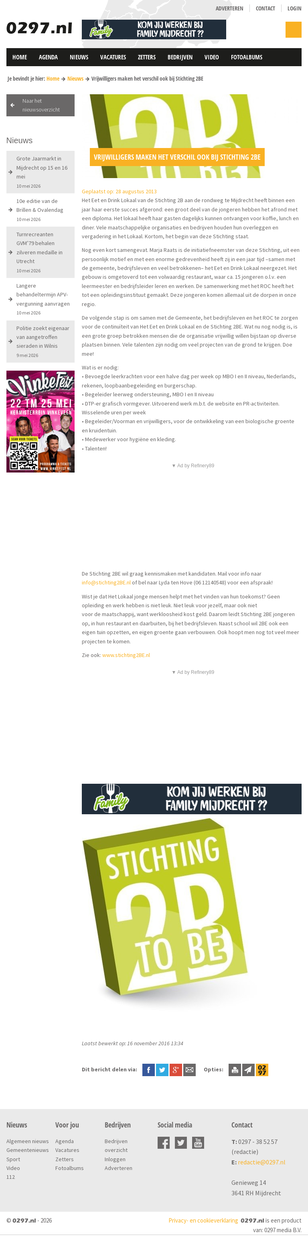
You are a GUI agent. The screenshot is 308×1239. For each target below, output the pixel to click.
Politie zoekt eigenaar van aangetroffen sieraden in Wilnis (42, 341)
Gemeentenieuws (27, 1150)
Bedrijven (180, 57)
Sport (13, 1159)
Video (212, 57)
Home (19, 57)
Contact (265, 8)
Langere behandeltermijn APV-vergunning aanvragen (43, 299)
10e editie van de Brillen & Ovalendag (39, 209)
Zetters (147, 57)
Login (295, 8)
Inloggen (115, 1159)
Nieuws (79, 57)
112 (10, 1176)
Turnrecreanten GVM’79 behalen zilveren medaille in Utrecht (39, 252)
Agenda (48, 57)
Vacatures (113, 57)
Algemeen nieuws (27, 1141)
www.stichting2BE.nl (126, 655)
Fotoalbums (246, 57)
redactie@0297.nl (262, 1162)
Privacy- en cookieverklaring (203, 1220)
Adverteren (229, 8)
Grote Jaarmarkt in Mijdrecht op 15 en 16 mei (41, 172)
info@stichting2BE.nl (106, 582)
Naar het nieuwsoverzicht (41, 105)
